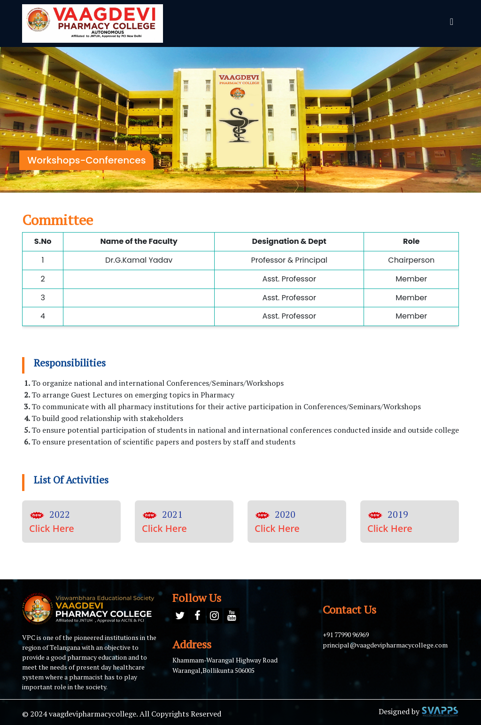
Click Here (51, 528)
